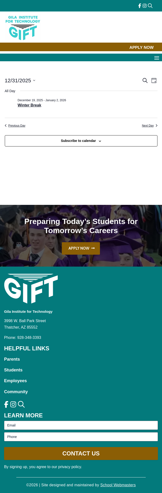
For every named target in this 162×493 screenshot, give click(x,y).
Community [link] (16, 391)
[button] (157, 58)
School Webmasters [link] (118, 485)
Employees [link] (15, 380)
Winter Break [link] (29, 105)
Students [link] (13, 370)
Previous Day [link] (15, 125)
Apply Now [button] (141, 47)
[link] (139, 5)
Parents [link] (12, 359)
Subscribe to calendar (78, 141)
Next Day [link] (149, 125)
